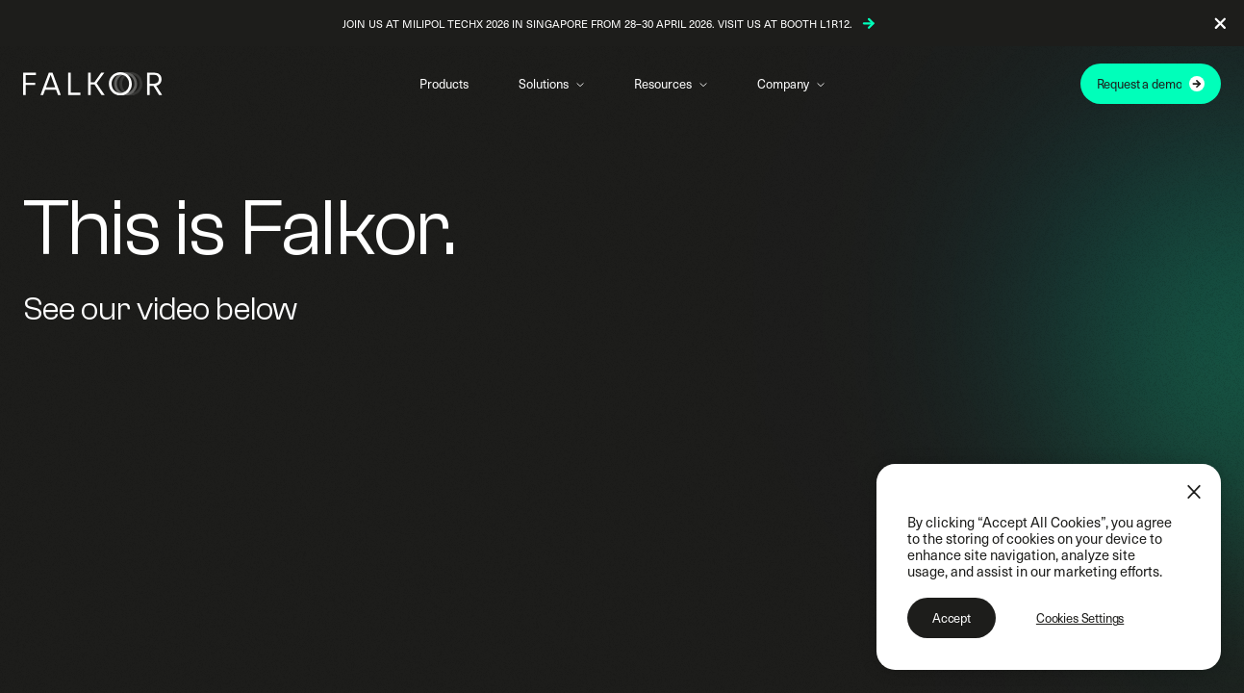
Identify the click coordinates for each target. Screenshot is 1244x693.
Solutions (544, 83)
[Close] (1194, 492)
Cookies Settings (1080, 617)
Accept (951, 617)
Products (444, 83)
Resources (663, 83)
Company (783, 83)
